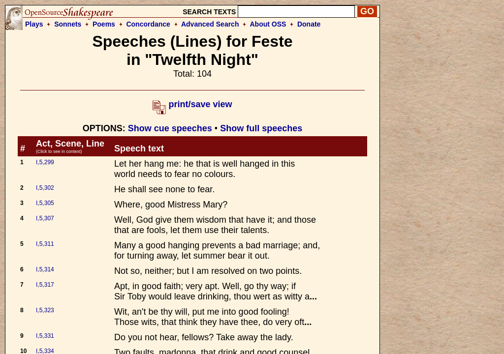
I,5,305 (45, 203)
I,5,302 (45, 187)
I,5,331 (45, 335)
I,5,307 (45, 218)
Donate (308, 24)
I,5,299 (45, 162)
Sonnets (67, 24)
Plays (34, 24)
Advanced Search (210, 24)
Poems (104, 24)
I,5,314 (45, 269)
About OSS (268, 24)
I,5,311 (45, 243)
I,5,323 (45, 310)
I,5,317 (45, 284)
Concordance (148, 24)
